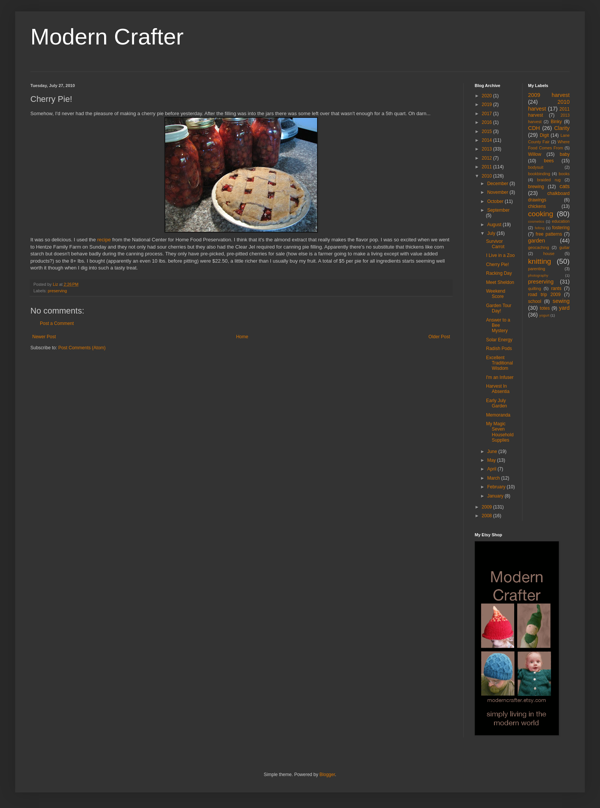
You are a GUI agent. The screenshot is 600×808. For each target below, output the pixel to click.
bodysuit (535, 167)
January (496, 496)
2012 (487, 158)
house (548, 253)
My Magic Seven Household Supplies (499, 432)
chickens (537, 206)
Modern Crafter (106, 36)
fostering (561, 227)
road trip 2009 (544, 294)
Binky (556, 121)
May (492, 460)
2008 (487, 515)
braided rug (549, 179)
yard (564, 308)
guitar (564, 247)
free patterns (549, 234)
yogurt (544, 315)
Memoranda (498, 415)
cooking (540, 214)
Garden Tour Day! (499, 308)
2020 (487, 95)
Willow (535, 154)
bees (549, 160)
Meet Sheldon (500, 282)
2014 (487, 140)
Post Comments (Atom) (82, 347)
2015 (487, 131)
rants (556, 288)
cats (565, 186)
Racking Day (499, 273)
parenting (536, 268)
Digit (544, 135)
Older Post (439, 336)
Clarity (562, 128)
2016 (487, 122)
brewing (536, 186)
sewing (561, 301)
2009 (487, 507)
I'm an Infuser (499, 377)
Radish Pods (499, 348)
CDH (534, 128)
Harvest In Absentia (498, 388)
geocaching (538, 247)
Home (242, 336)
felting (540, 228)
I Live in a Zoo (500, 255)
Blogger (327, 774)
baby (565, 154)
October (496, 201)
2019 (487, 104)
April (492, 469)
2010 (487, 176)
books (564, 173)
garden (536, 241)
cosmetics (536, 221)
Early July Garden (496, 403)
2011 (487, 167)
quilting (534, 288)
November (498, 192)
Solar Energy (499, 339)
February (497, 487)
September (498, 210)
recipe (104, 239)
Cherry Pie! (497, 264)
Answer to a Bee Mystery (498, 325)
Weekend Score (495, 293)
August (495, 224)
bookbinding (539, 173)
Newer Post (44, 336)
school (535, 301)
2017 (487, 113)
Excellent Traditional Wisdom (499, 363)
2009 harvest (549, 95)
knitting (539, 261)
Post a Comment (57, 323)
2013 (487, 149)
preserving (57, 290)
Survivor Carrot (495, 244)
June (492, 451)
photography (538, 275)
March (494, 478)
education (561, 221)
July (492, 233)
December (498, 183)
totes (545, 308)
